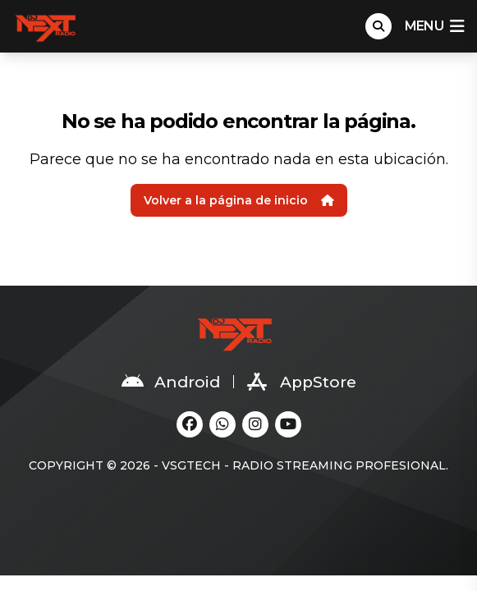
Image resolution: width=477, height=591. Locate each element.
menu (434, 26)
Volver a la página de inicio (239, 200)
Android (171, 382)
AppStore (301, 382)
